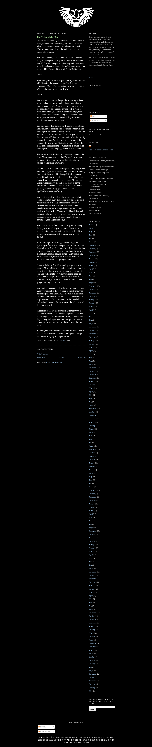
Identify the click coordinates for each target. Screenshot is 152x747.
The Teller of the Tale (47, 37)
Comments (95, 121)
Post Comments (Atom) (54, 362)
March (91, 225)
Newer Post (41, 358)
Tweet (91, 78)
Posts (93, 116)
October (92, 249)
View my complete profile (101, 150)
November (92, 252)
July (90, 238)
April (91, 228)
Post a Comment (42, 354)
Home (61, 358)
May (90, 232)
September (92, 245)
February (92, 262)
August (91, 242)
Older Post (82, 358)
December (92, 255)
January (91, 259)
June (90, 235)
